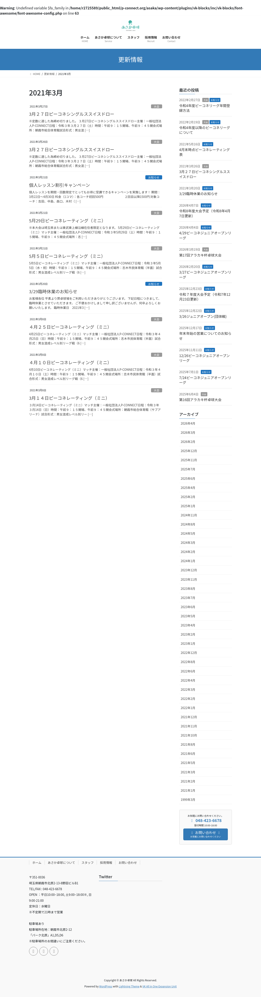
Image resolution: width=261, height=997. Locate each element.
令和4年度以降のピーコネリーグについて (204, 130)
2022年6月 (188, 671)
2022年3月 (188, 689)
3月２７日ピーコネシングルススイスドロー (71, 114)
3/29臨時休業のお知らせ (53, 291)
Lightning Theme (129, 986)
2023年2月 (188, 634)
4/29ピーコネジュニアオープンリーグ (205, 235)
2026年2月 (188, 441)
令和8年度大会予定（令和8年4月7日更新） (204, 213)
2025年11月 (189, 460)
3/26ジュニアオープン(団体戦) (203, 316)
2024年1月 (188, 561)
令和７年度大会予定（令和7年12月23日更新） (204, 297)
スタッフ (87, 862)
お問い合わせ (127, 862)
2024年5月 (188, 533)
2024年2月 (188, 552)
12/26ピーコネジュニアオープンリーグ (204, 358)
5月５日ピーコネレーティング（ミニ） (67, 256)
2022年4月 (188, 680)
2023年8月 (188, 588)
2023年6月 (188, 607)
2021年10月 (189, 735)
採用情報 (106, 862)
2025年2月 (188, 497)
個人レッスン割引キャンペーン (59, 185)
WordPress (105, 986)
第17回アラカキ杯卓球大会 (200, 255)
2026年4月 (188, 423)
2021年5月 (188, 763)
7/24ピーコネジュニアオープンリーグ (205, 380)
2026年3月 (188, 432)
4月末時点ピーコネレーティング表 (204, 152)
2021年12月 (189, 717)
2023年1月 (188, 643)
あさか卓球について (61, 862)
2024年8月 (188, 524)
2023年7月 (188, 597)
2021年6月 (188, 753)
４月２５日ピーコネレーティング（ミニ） (70, 327)
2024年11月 (189, 515)
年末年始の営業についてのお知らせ (205, 336)
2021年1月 (188, 790)
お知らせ (153, 177)
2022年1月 (188, 708)
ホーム (36, 862)
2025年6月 (188, 478)
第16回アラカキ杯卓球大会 (200, 399)
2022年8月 (188, 662)
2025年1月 (188, 506)
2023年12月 (189, 570)
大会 (157, 106)
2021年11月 (189, 726)
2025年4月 (188, 487)
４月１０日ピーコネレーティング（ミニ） (70, 362)
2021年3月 (188, 772)
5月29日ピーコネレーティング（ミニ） (67, 220)
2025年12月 (189, 451)
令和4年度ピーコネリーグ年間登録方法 (204, 108)
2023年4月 (188, 625)
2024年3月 (188, 542)
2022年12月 (189, 652)
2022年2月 (188, 698)
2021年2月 (188, 781)
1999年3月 (188, 799)
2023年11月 (189, 579)
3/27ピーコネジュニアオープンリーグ (205, 274)
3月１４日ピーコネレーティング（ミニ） (69, 398)
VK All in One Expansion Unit (160, 986)
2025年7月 (188, 469)
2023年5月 (188, 616)
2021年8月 (188, 744)
